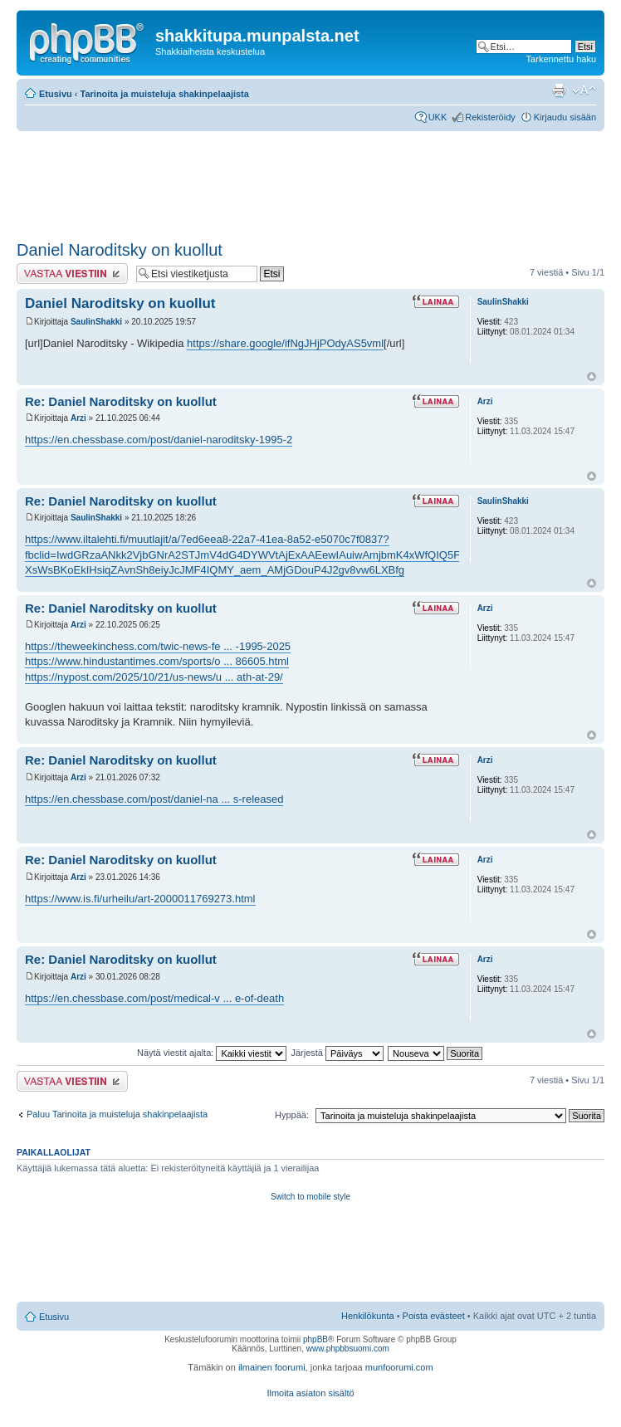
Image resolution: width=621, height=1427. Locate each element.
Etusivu (55, 94)
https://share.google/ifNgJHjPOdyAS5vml (285, 343)
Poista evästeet (434, 1316)
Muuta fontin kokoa (584, 90)
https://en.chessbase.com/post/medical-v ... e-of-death (154, 998)
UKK (437, 117)
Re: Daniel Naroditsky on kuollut (121, 401)
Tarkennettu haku (561, 59)
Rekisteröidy (490, 117)
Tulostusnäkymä (559, 90)
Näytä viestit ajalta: (211, 1053)
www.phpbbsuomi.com (347, 1348)
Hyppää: (292, 1115)
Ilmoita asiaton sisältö (310, 1393)
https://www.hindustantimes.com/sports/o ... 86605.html (157, 661)
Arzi (78, 418)
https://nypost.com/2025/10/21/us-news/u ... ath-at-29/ (154, 677)
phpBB (315, 1339)
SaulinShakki (96, 321)
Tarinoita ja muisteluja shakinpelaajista (165, 94)
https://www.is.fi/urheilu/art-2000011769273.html (140, 898)
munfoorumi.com (399, 1367)
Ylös (591, 376)
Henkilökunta (367, 1316)
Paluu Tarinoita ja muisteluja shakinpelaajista (117, 1114)
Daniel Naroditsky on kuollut (119, 250)
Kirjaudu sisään (565, 117)
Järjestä (337, 1053)
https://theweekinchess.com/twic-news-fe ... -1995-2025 (158, 646)
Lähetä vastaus (72, 273)
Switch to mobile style (310, 1196)
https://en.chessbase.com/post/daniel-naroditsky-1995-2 (158, 439)
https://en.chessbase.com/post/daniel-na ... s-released (154, 799)
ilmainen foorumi (272, 1367)
